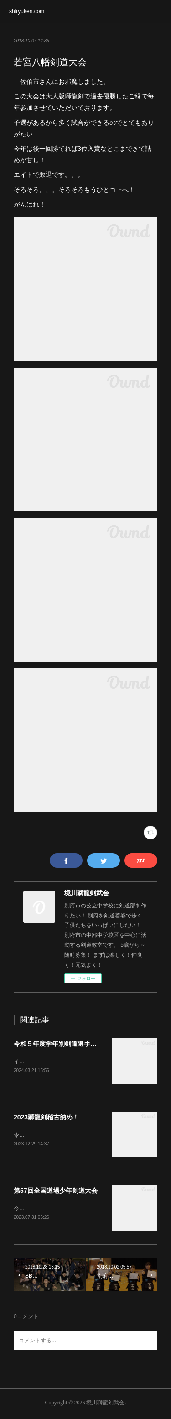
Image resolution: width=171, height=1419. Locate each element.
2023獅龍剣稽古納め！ (46, 1118)
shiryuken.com (26, 11)
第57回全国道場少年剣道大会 (56, 1192)
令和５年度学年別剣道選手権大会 (61, 1043)
